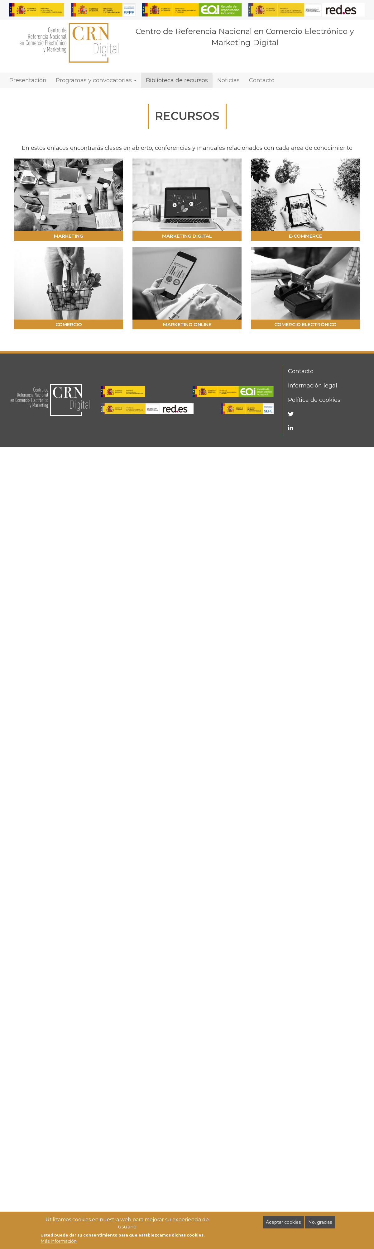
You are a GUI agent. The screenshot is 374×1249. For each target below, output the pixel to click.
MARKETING (68, 236)
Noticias (228, 80)
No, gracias (320, 1223)
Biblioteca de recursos (177, 80)
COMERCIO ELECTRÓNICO (305, 324)
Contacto (262, 80)
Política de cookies (314, 400)
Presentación (27, 80)
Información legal (312, 385)
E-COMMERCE (305, 236)
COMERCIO (68, 324)
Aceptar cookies (283, 1223)
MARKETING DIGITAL (187, 236)
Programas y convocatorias (96, 80)
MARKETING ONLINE (187, 324)
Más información (59, 1242)
